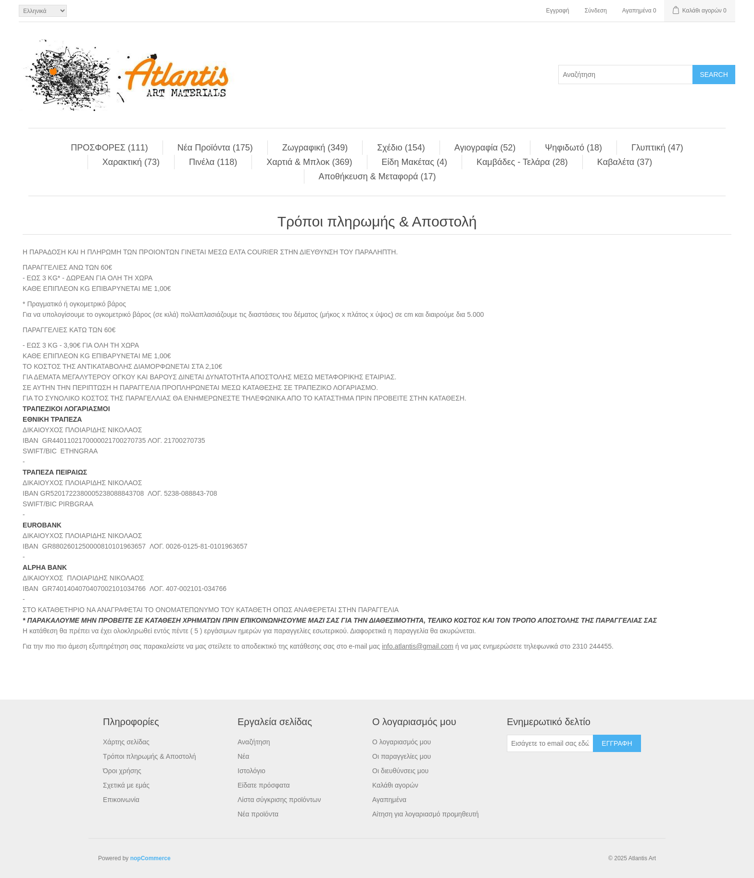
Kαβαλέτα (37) (624, 162)
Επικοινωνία (121, 799)
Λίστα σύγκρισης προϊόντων (279, 799)
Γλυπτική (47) (657, 147)
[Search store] (625, 74)
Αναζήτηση (254, 742)
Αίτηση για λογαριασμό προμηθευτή (425, 814)
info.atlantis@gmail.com (417, 646)
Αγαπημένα (389, 799)
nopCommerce (150, 858)
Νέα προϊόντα (258, 814)
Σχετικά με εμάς (126, 785)
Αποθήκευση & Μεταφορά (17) (377, 176)
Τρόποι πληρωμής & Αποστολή (149, 756)
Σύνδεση (596, 10)
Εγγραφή (557, 10)
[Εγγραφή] (550, 743)
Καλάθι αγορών (395, 785)
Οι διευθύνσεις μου (400, 771)
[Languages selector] (43, 11)
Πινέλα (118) (213, 162)
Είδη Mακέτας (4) (414, 162)
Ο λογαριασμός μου (401, 742)
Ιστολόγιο (251, 771)
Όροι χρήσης (122, 771)
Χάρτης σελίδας (126, 742)
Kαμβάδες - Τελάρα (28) (522, 162)
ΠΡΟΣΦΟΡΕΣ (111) (109, 147)
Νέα (243, 756)
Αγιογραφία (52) (484, 147)
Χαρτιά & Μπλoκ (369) (309, 162)
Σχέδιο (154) (401, 147)
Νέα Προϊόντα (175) (215, 147)
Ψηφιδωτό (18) (573, 147)
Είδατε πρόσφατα (264, 785)
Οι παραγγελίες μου (401, 756)
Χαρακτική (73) (131, 162)
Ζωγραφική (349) (315, 147)
